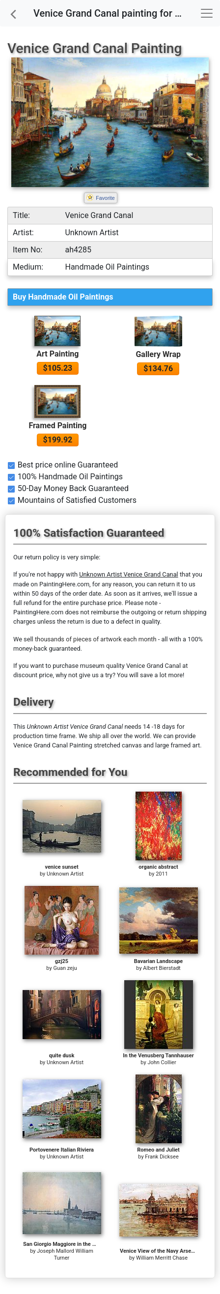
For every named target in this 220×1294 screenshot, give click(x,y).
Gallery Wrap (158, 354)
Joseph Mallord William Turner (65, 1254)
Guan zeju (65, 968)
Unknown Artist (65, 874)
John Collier (161, 1062)
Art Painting (57, 353)
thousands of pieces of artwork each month (96, 639)
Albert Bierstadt (161, 968)
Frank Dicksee (161, 1157)
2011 (162, 874)
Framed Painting (57, 425)
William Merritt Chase (162, 1258)
